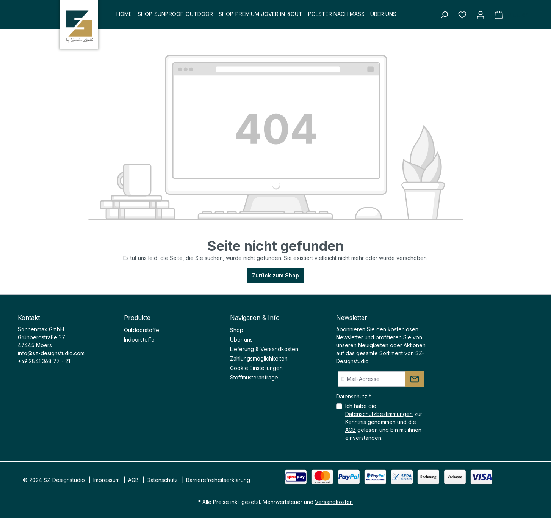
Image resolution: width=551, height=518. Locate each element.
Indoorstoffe (139, 339)
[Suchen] (444, 14)
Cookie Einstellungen (256, 368)
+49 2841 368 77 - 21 (44, 361)
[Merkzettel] (462, 14)
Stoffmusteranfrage (254, 377)
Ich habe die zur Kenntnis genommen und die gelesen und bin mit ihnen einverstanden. (383, 422)
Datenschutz (162, 480)
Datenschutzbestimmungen (379, 414)
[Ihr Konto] (480, 14)
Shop (236, 330)
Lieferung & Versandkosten (264, 349)
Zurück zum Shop (275, 275)
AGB (350, 430)
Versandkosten (334, 502)
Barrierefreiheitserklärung (218, 480)
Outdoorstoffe (141, 330)
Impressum (106, 480)
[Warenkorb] (511, 14)
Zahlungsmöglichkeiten (259, 358)
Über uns (241, 339)
